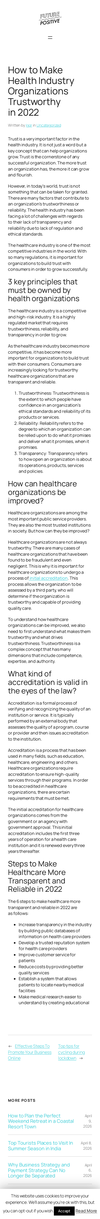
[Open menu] (50, 37)
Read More (86, 1211)
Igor (29, 125)
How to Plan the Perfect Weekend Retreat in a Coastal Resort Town (41, 1121)
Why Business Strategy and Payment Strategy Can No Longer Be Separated (39, 1170)
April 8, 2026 (86, 1145)
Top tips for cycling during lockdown (71, 1052)
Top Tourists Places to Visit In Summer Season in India (40, 1145)
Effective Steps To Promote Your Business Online (29, 1052)
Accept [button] (64, 1210)
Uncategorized (49, 125)
